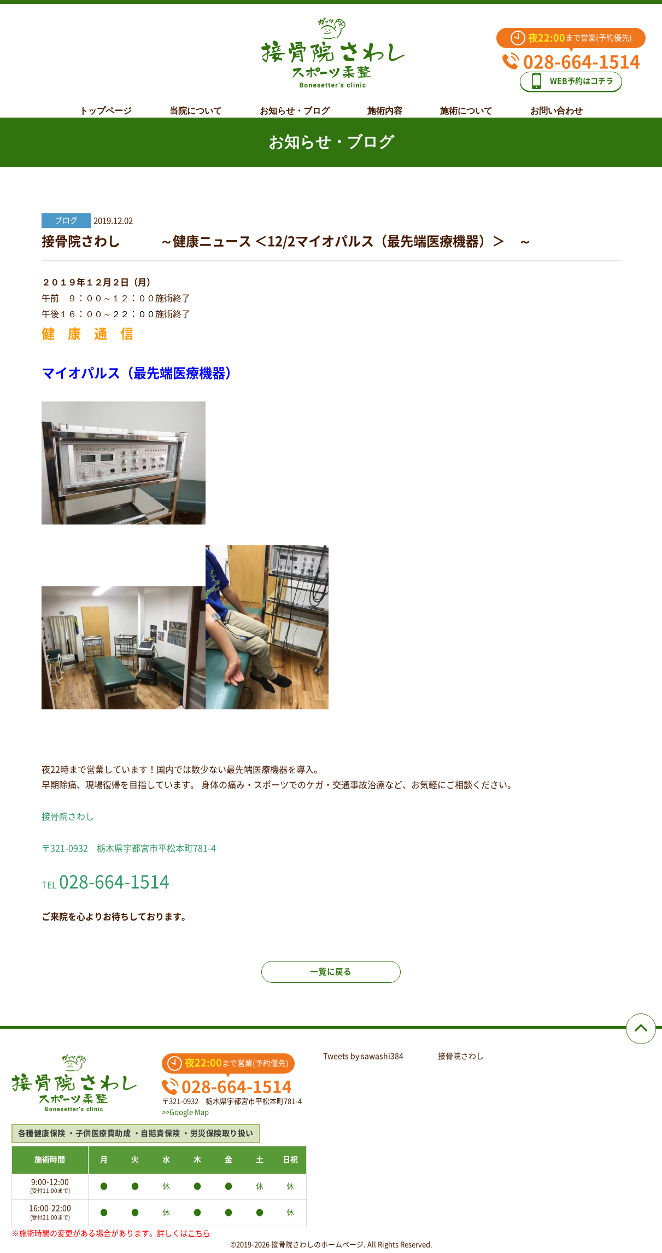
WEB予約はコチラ (579, 77)
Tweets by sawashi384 (363, 1056)
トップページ (105, 102)
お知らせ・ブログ (295, 102)
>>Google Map (185, 1112)
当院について (195, 102)
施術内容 (384, 102)
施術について (466, 102)
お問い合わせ (556, 102)
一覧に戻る (331, 979)
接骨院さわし (461, 1056)
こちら (199, 1233)
